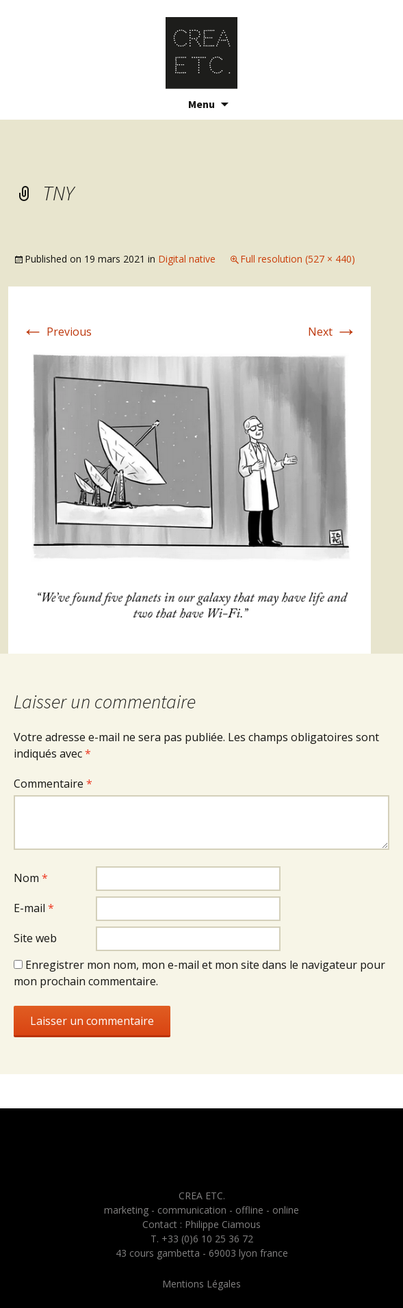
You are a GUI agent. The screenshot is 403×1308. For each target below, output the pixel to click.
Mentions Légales (201, 1283)
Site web (35, 938)
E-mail (34, 908)
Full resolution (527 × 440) (297, 258)
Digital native (187, 258)
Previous (57, 331)
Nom (31, 877)
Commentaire (53, 783)
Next (332, 331)
